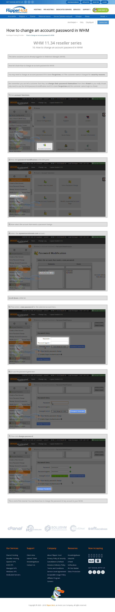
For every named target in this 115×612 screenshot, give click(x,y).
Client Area (31, 555)
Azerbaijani (72, 22)
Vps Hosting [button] (49, 9)
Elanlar (32, 16)
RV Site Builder (73, 568)
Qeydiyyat (90, 22)
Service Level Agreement (56, 571)
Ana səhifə (12, 16)
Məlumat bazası (45, 16)
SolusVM (71, 558)
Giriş (81, 22)
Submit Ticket (32, 558)
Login (105, 2)
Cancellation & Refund (55, 562)
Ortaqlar (79, 16)
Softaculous (72, 565)
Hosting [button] (38, 9)
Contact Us (31, 565)
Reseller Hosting (12, 558)
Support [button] (87, 9)
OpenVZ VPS (11, 562)
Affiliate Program (53, 578)
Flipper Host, (50, 605)
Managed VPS (11, 568)
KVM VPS (9, 565)
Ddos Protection (74, 571)
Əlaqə (87, 16)
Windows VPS (11, 571)
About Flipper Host (54, 555)
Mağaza (23, 16)
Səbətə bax (103, 22)
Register (96, 2)
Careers (50, 581)
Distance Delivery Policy (56, 565)
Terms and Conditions (55, 568)
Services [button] (77, 9)
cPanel (70, 562)
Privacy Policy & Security (56, 558)
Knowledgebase (73, 2)
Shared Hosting (12, 555)
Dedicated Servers (64, 9)
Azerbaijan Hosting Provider (15, 35)
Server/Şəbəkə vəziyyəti (63, 16)
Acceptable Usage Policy (56, 575)
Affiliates (86, 2)
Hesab (103, 16)
